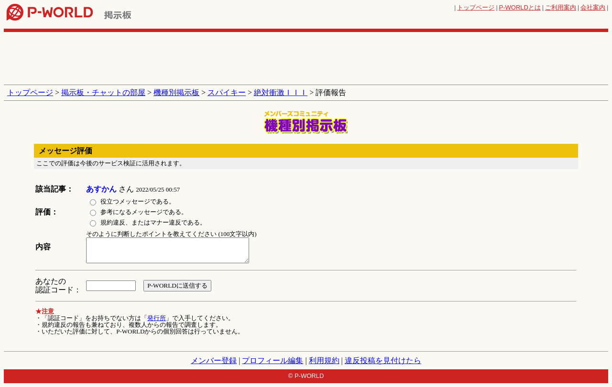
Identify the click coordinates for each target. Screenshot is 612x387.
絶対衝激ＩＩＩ (280, 92)
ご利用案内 (560, 7)
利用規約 (324, 360)
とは (520, 7)
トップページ (475, 7)
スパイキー (227, 92)
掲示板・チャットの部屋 (103, 92)
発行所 (156, 318)
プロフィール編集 (272, 360)
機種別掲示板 (176, 92)
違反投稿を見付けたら (383, 360)
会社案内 (592, 7)
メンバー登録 (214, 360)
